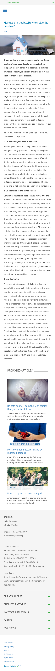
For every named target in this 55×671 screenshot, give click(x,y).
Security (7, 650)
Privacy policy (9, 646)
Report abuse (8, 657)
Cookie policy (8, 654)
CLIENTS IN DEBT (11, 2)
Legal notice (8, 643)
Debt (6, 31)
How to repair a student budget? (24, 493)
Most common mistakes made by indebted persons (24, 451)
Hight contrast (9, 661)
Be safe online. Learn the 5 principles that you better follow (27, 407)
